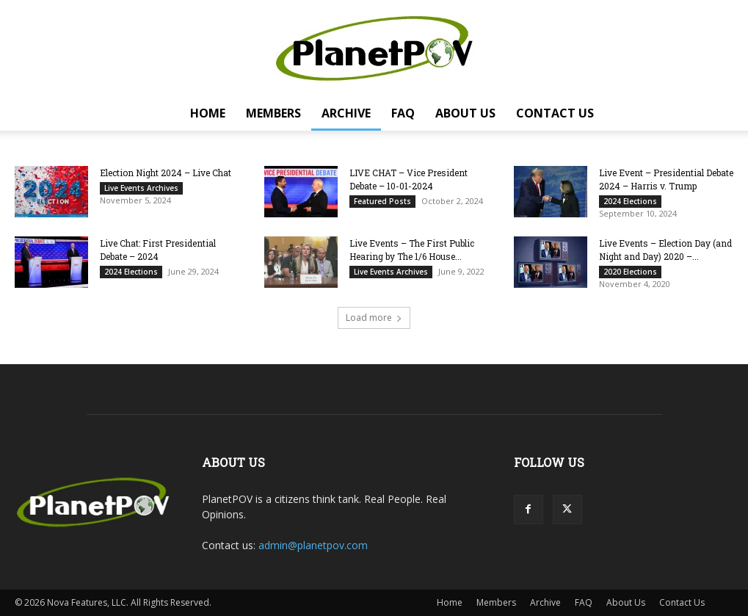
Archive (346, 113)
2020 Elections (630, 272)
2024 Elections (630, 201)
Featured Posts (382, 201)
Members (273, 113)
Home (207, 113)
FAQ (403, 113)
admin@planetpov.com (313, 545)
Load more (374, 317)
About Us (465, 113)
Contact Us (555, 113)
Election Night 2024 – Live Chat (165, 172)
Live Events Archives (141, 188)
